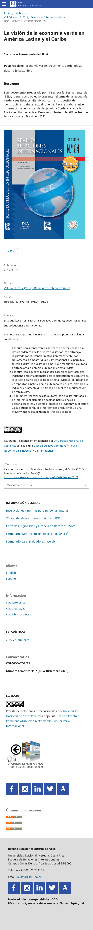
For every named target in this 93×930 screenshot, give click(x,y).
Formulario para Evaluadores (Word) (30, 541)
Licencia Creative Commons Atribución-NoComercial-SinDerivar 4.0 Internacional (42, 721)
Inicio (7, 13)
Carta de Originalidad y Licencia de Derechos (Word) (41, 526)
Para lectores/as (15, 602)
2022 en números (17, 640)
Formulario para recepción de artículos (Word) (37, 534)
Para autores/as (15, 608)
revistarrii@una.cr (29, 877)
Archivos (20, 13)
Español (11, 578)
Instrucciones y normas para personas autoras (37, 510)
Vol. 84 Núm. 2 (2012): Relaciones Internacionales (33, 17)
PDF (12, 251)
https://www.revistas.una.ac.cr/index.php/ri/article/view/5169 (41, 477)
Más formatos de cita (19, 485)
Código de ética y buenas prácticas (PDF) (33, 518)
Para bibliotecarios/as (19, 614)
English (11, 573)
